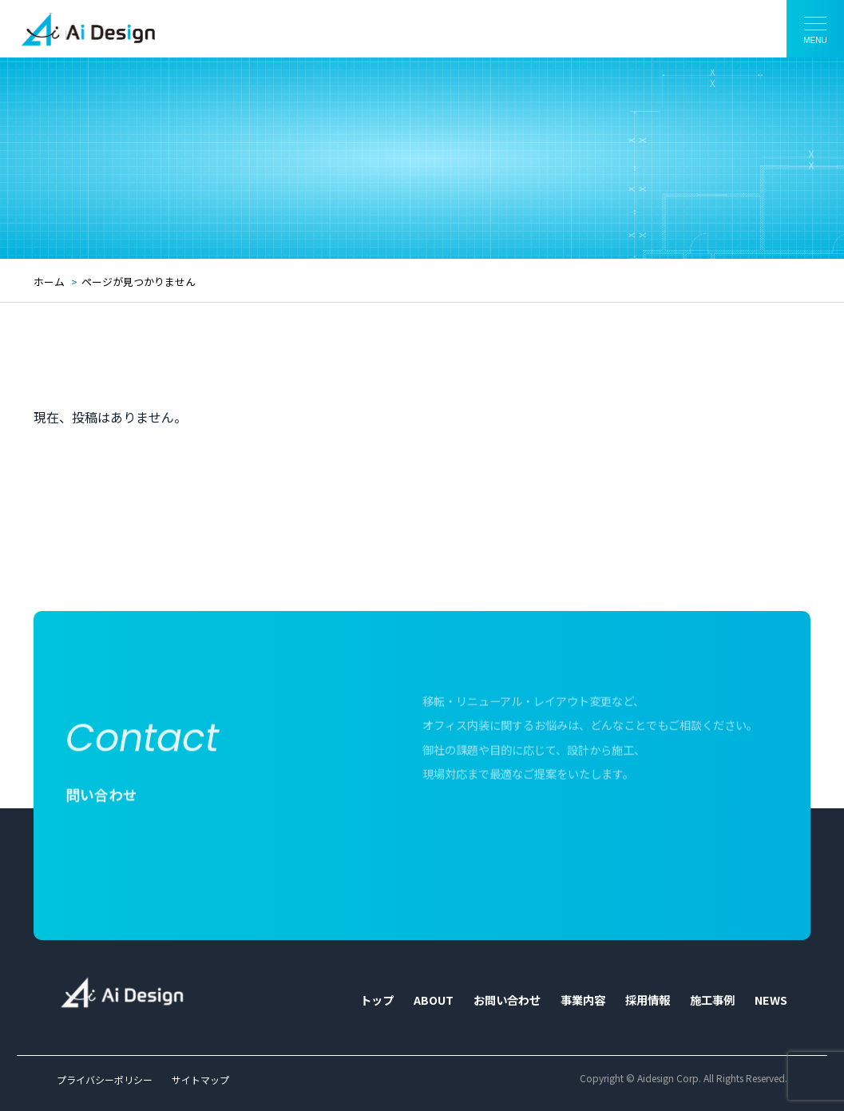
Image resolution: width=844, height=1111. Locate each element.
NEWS (771, 1000)
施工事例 (712, 1000)
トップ (377, 1000)
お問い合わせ (507, 1000)
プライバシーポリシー (105, 1080)
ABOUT (434, 1000)
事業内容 (583, 1000)
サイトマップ (200, 1080)
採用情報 (647, 1000)
